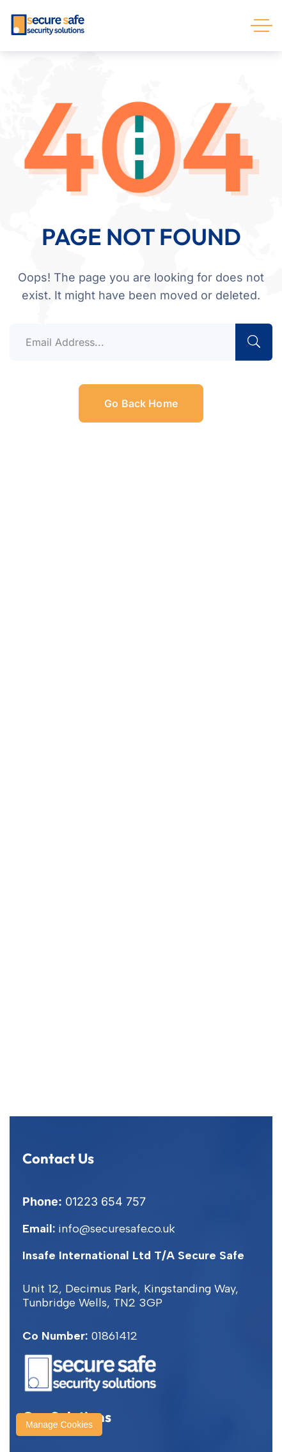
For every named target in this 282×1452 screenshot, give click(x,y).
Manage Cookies (59, 1424)
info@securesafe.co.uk (116, 1229)
